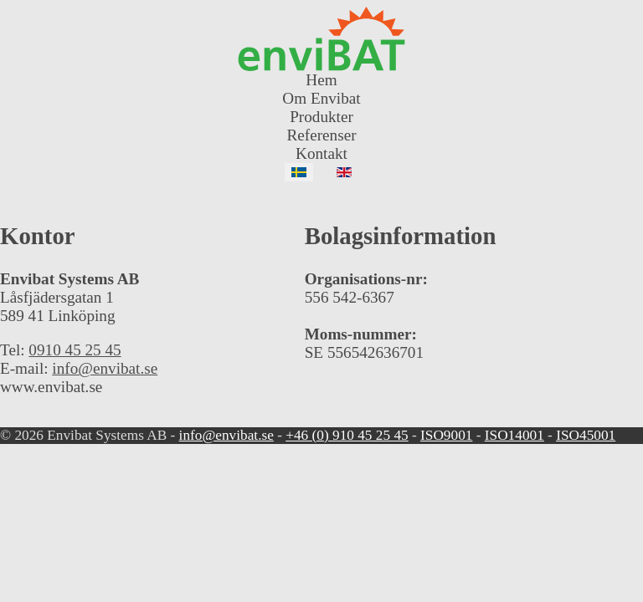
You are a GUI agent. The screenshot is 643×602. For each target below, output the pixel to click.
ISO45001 (585, 435)
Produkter (321, 116)
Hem (321, 80)
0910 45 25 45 (74, 350)
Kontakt (321, 153)
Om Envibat (321, 98)
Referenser (321, 135)
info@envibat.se (104, 368)
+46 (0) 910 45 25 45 (346, 435)
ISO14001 (514, 435)
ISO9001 (446, 435)
